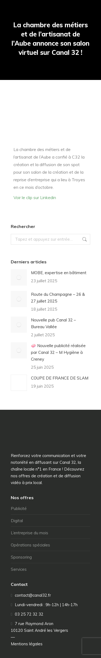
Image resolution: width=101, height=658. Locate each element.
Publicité (19, 508)
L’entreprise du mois (29, 532)
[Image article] (19, 277)
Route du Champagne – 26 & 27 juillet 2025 (58, 298)
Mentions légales (27, 643)
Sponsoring (21, 557)
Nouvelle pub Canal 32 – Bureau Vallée (53, 323)
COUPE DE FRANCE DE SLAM (59, 378)
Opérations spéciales (30, 545)
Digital (17, 520)
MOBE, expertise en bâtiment (58, 272)
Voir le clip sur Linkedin (34, 197)
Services (19, 569)
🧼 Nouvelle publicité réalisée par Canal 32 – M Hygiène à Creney (58, 352)
